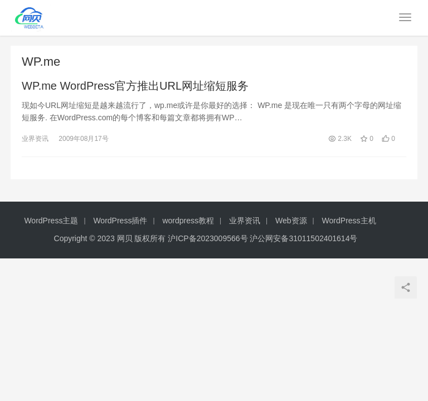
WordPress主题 (51, 220)
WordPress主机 (349, 220)
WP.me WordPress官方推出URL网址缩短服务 (135, 86)
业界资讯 (35, 139)
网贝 (125, 238)
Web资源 (291, 220)
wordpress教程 (188, 220)
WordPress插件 (120, 220)
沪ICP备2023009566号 (209, 238)
